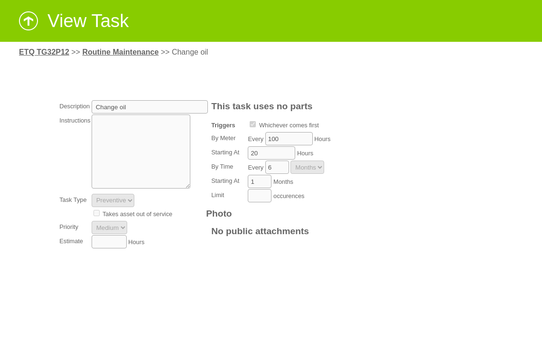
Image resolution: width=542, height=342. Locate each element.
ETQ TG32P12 (44, 52)
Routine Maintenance (120, 52)
